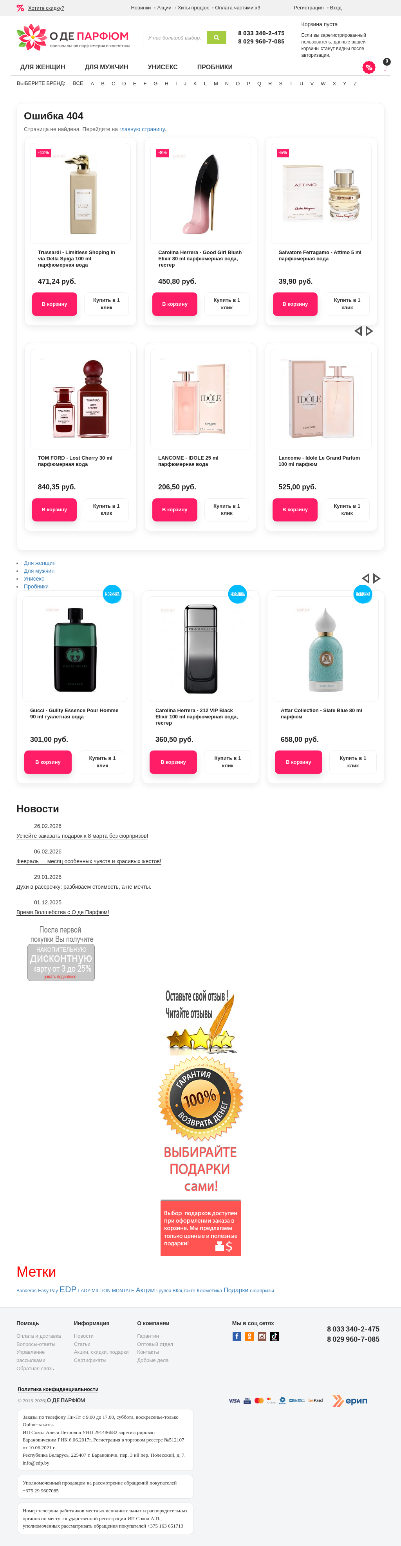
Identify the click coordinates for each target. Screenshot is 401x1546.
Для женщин (42, 67)
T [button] (291, 84)
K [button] (195, 84)
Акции (164, 8)
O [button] (238, 84)
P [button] (248, 84)
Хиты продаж (193, 8)
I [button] (176, 84)
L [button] (205, 84)
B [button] (103, 84)
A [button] (92, 84)
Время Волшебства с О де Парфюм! (62, 912)
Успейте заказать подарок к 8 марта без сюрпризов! (82, 836)
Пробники (215, 67)
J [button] (185, 84)
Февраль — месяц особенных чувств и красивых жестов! (88, 861)
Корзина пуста (319, 24)
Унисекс (162, 67)
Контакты (148, 1352)
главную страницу (141, 129)
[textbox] (175, 37)
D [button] (124, 84)
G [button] (155, 84)
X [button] (334, 84)
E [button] (135, 84)
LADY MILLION (94, 1290)
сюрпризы (262, 1290)
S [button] (280, 84)
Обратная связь (35, 1368)
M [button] (216, 84)
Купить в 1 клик (106, 303)
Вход (335, 8)
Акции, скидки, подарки (101, 1352)
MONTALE (123, 1290)
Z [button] (355, 84)
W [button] (323, 84)
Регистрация (309, 8)
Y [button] (345, 84)
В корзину (54, 304)
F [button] (144, 84)
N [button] (227, 84)
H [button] (166, 84)
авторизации (315, 55)
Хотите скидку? (46, 8)
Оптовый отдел (155, 1344)
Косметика (209, 1290)
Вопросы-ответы (35, 1344)
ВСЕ (78, 83)
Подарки (236, 1290)
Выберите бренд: (41, 83)
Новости (84, 1336)
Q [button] (259, 84)
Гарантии (148, 1336)
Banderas (26, 1290)
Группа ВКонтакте (175, 1290)
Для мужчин (106, 67)
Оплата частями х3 (237, 8)
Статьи (82, 1344)
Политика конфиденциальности (58, 1389)
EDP (68, 1289)
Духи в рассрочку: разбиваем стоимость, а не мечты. (83, 887)
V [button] (312, 84)
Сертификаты (90, 1360)
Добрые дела (152, 1360)
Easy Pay (48, 1290)
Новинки (141, 8)
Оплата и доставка (38, 1336)
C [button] (113, 84)
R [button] (270, 84)
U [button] (301, 84)
